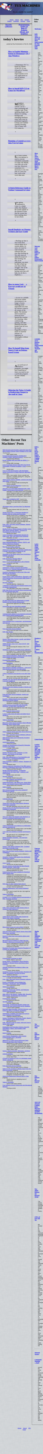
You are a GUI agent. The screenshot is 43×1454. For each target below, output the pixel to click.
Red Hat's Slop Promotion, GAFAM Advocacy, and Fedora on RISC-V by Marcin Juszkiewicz (17, 1009)
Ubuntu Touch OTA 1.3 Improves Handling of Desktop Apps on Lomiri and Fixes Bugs (15, 513)
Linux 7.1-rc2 (6, 863)
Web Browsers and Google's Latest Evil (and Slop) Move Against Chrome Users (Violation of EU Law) (17, 450)
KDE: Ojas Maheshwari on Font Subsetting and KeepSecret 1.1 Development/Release (16, 757)
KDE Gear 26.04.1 (8, 632)
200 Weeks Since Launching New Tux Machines (16, 506)
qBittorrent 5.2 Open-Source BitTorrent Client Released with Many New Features (15, 1041)
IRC (21, 19)
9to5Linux (38, 29)
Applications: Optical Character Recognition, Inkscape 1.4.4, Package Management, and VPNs (17, 568)
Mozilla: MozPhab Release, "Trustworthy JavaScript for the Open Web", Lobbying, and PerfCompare (15, 772)
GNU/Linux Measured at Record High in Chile (16, 1076)
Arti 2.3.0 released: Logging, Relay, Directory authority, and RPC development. (39, 1107)
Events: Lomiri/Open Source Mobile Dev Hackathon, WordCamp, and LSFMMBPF (14, 983)
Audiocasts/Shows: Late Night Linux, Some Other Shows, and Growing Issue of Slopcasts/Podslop (17, 783)
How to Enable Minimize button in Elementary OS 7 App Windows (19, 54)
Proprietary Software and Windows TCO (14, 779)
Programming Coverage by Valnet (12, 958)
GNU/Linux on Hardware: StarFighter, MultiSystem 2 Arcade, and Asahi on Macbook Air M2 (17, 550)
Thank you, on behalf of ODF (11, 499)
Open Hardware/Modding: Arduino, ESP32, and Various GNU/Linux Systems (16, 543)
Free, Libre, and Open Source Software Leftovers (17, 734)
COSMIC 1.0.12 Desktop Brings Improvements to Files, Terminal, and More (17, 898)
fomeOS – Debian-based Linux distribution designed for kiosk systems (15, 699)
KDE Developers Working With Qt (12, 558)
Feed (28, 21)
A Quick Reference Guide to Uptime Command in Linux (19, 189)
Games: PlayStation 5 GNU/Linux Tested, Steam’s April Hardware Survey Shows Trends (17, 1018)
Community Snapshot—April (38, 1361)
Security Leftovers (8, 25)
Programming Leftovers (9, 660)
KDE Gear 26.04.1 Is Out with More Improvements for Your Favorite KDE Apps (17, 590)
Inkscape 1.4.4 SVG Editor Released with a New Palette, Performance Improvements (16, 489)
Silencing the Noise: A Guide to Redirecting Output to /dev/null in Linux (19, 392)
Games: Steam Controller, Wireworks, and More (16, 1051)
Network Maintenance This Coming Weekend (15, 888)
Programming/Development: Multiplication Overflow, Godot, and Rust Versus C (15, 456)
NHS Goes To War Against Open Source (14, 884)
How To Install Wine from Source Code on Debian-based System (18, 350)
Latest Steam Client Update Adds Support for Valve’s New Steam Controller (38, 552)
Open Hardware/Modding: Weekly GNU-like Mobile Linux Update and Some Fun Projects (17, 656)
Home (11, 19)
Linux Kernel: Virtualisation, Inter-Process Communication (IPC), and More (14, 1036)
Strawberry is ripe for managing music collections (17, 649)
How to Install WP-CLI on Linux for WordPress (18, 89)
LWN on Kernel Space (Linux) (11, 711)
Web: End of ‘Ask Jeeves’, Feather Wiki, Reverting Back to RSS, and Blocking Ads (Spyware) (17, 994)
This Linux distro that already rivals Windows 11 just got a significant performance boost (16, 817)
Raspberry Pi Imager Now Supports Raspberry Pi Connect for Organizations (17, 948)
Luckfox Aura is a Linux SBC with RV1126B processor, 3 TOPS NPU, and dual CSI (38, 752)
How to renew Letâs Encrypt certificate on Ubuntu (17, 286)
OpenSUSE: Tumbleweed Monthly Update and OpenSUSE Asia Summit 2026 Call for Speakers (16, 1005)
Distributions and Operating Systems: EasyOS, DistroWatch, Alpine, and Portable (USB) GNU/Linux (16, 1028)
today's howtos (7, 564)
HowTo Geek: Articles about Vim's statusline (15, 976)
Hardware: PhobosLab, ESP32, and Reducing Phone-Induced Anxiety (16, 990)
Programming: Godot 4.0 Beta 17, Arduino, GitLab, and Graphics (24, 29)
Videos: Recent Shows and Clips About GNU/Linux (17, 731)
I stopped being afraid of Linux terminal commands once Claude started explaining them (17, 614)
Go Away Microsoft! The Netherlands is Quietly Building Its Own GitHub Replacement (16, 601)
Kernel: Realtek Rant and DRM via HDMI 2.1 (15, 460)
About (17, 19)
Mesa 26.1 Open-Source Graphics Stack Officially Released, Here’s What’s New (37, 161)
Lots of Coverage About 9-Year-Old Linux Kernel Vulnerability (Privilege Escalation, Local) (16, 465)
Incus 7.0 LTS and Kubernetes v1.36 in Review (16, 561)
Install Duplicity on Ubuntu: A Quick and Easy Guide (19, 231)
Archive (22, 21)
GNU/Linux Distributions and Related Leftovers (16, 539)
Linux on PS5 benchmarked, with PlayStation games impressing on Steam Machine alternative (17, 471)
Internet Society (37, 1353)
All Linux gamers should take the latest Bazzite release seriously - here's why (16, 866)
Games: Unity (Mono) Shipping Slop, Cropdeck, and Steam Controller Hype (16, 847)
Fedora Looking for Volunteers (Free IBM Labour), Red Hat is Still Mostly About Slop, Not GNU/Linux (17, 766)
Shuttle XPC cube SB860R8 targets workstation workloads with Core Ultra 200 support (38, 939)
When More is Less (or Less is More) (13, 927)
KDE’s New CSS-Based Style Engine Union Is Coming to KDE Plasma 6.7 (37, 455)
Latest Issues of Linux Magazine (12, 485)
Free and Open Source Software (12, 629)
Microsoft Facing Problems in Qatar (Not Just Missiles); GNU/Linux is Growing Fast (15, 941)
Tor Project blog (37, 1025)
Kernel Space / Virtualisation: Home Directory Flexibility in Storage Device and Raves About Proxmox (16, 963)
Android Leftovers (8, 663)
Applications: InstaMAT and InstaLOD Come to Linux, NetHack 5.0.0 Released (16, 1014)
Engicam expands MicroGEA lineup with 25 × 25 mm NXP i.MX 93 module (38, 855)
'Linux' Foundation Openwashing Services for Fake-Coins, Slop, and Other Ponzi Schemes (15, 535)
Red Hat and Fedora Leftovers (11, 547)
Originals (16, 21)
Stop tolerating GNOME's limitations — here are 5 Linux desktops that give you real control (17, 668)
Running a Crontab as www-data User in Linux (19, 142)
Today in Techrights (8, 720)
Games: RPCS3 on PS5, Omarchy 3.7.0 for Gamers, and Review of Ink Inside (15, 753)
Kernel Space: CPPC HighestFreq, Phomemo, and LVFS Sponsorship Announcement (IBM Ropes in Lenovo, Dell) (17, 578)
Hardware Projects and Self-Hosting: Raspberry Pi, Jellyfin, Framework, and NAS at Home (17, 972)
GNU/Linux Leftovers (9, 742)
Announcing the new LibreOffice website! (14, 606)
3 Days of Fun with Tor (37, 1218)
